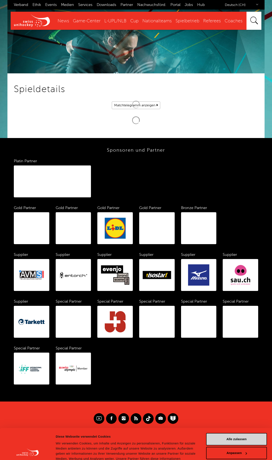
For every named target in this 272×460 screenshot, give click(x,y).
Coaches (233, 21)
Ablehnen (236, 438)
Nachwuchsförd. (151, 5)
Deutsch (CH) (235, 5)
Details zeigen (66, 451)
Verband (21, 5)
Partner (126, 5)
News (63, 21)
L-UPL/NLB (115, 21)
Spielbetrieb (187, 21)
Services (85, 5)
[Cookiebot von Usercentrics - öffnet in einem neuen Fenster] (27, 452)
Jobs (189, 5)
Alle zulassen (236, 410)
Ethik (37, 5)
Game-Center (87, 21)
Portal (175, 5)
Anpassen (237, 424)
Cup (134, 21)
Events (51, 5)
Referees (212, 21)
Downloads (106, 5)
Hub (201, 5)
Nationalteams (157, 21)
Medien (67, 5)
